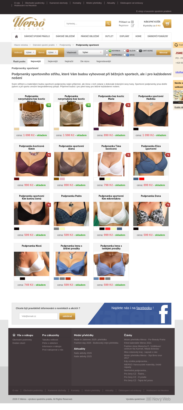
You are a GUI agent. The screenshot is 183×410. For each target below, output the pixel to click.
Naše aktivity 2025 (83, 356)
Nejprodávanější (103, 61)
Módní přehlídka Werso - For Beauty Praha (144, 339)
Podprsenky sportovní (87, 45)
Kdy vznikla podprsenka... (136, 361)
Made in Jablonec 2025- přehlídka (90, 339)
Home (138, 36)
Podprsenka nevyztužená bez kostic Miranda (31, 98)
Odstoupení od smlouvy (131, 3)
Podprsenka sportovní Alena (71, 147)
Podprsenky (65, 45)
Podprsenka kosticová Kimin (31, 147)
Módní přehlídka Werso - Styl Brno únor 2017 (143, 356)
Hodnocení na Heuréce (25, 5)
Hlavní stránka (21, 45)
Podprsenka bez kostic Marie (111, 97)
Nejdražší (69, 61)
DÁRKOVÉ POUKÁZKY (158, 36)
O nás (17, 3)
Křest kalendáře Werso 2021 (138, 343)
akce (132, 55)
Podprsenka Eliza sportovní (151, 147)
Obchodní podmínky (34, 3)
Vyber (28, 52)
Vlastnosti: (72, 52)
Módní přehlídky (94, 3)
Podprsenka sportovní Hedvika (151, 97)
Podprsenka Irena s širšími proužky (71, 247)
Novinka (116, 51)
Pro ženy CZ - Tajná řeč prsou (138, 380)
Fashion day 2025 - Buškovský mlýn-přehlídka (96, 343)
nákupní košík (152, 21)
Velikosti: (18, 52)
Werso (29, 23)
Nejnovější (36, 61)
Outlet (109, 36)
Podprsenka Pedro (71, 195)
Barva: (41, 52)
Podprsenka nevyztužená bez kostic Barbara (71, 98)
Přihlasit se (124, 22)
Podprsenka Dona (151, 195)
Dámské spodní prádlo (37, 36)
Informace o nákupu (51, 346)
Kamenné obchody (59, 3)
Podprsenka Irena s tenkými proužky (111, 247)
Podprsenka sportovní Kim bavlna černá (31, 197)
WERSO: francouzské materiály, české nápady (142, 365)
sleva (132, 51)
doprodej (117, 55)
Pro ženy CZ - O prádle (135, 377)
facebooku (144, 308)
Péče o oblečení (50, 343)
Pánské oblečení (90, 36)
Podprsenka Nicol (32, 245)
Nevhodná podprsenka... (136, 370)
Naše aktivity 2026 (83, 353)
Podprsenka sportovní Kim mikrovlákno (111, 197)
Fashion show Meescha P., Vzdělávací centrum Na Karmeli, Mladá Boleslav (142, 347)
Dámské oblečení (65, 36)
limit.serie (147, 51)
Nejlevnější (53, 61)
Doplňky (124, 36)
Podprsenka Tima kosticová (111, 147)
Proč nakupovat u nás (52, 349)
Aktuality (111, 3)
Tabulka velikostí (50, 339)
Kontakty (77, 3)
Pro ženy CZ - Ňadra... (135, 373)
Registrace (123, 25)
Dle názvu (85, 61)
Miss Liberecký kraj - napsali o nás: (141, 352)
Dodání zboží (18, 343)
